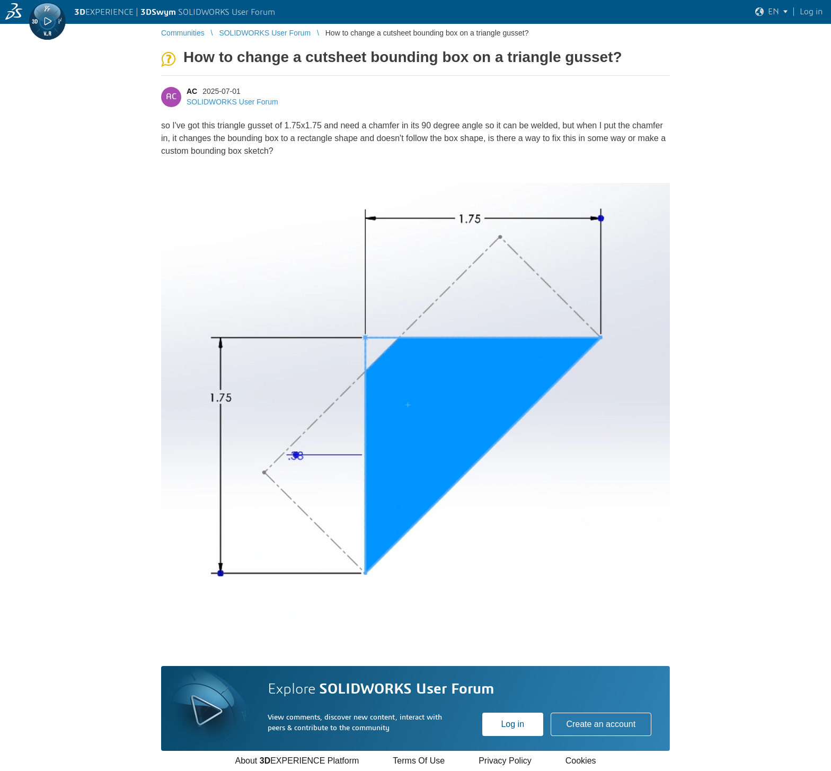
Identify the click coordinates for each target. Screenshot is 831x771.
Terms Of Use (419, 760)
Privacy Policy (505, 760)
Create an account (600, 724)
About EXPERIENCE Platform (297, 760)
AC (192, 91)
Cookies (580, 760)
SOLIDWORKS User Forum (232, 102)
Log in (512, 724)
